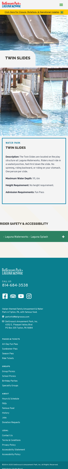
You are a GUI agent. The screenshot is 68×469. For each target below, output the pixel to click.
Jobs (4, 417)
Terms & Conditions (11, 440)
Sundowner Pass (10, 349)
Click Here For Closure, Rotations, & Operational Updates (32, 12)
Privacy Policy (9, 445)
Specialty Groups (10, 385)
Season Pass (8, 353)
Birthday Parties (10, 381)
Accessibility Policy (11, 454)
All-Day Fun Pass (10, 344)
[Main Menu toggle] (61, 4)
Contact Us (7, 435)
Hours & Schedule (10, 399)
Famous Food (8, 408)
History (5, 413)
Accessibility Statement (13, 450)
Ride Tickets (8, 358)
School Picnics (9, 376)
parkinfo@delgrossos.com (15, 317)
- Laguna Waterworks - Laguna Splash (34, 237)
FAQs (4, 403)
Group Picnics (8, 371)
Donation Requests (11, 422)
